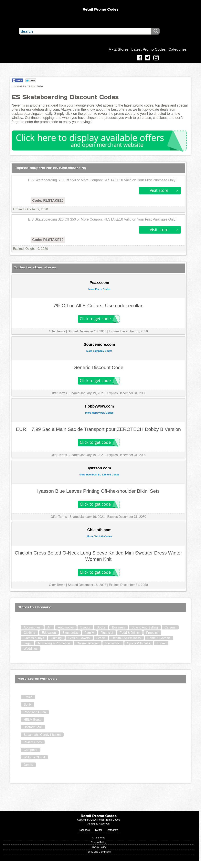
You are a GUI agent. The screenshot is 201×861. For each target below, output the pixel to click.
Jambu (28, 764)
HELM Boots (32, 719)
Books (101, 627)
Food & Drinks (130, 632)
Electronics (70, 632)
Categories (177, 49)
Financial (106, 632)
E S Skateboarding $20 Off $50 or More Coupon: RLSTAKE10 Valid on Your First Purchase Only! (102, 219)
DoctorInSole (33, 727)
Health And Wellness (126, 638)
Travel (161, 643)
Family (89, 632)
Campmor (30, 750)
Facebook (84, 829)
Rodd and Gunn (35, 712)
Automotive (66, 627)
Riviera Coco (33, 742)
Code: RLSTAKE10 (48, 200)
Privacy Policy (98, 846)
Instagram (112, 829)
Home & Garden (158, 638)
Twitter (98, 829)
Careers (170, 627)
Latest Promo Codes (148, 49)
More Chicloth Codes (99, 536)
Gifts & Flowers (79, 638)
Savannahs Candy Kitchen (42, 734)
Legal (27, 643)
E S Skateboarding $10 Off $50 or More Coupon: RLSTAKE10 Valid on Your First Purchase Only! (102, 180)
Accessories (32, 627)
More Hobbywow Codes (99, 412)
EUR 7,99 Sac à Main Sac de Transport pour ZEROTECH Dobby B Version (98, 429)
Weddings (30, 648)
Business (118, 627)
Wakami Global (34, 757)
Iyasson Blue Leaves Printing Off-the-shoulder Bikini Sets (98, 491)
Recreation (112, 643)
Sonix (27, 704)
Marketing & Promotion (54, 643)
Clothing (29, 632)
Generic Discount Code (98, 367)
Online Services (88, 643)
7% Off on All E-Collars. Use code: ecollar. (98, 305)
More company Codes (99, 350)
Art (49, 627)
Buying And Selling (145, 627)
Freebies (152, 632)
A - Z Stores (119, 49)
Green (100, 638)
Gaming (56, 638)
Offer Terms (57, 331)
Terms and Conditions (98, 851)
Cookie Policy (98, 842)
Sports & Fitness (138, 643)
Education (49, 632)
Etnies (28, 697)
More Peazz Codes (99, 289)
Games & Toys (34, 638)
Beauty (85, 627)
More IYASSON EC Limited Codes (99, 474)
